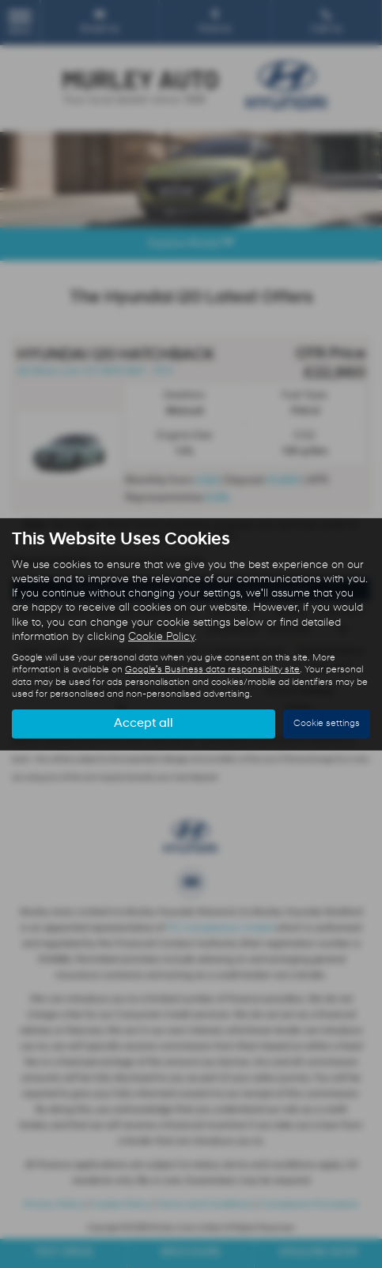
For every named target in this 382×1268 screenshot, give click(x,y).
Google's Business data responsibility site (212, 670)
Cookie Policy (161, 637)
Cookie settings (326, 723)
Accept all (143, 723)
